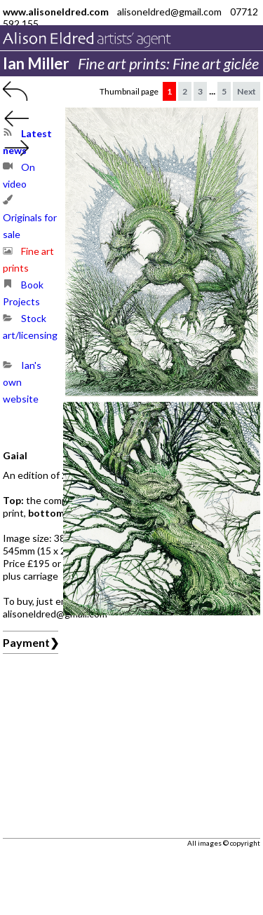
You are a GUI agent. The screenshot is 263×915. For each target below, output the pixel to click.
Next (246, 91)
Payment (26, 642)
